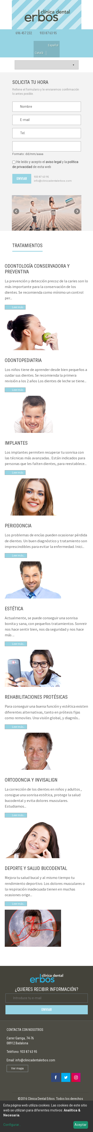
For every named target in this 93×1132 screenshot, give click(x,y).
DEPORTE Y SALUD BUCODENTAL (36, 868)
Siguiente (76, 211)
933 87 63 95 (48, 33)
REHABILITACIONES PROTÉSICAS (36, 697)
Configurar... (12, 1125)
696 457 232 (24, 33)
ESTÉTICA (14, 608)
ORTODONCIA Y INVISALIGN (31, 780)
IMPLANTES (16, 443)
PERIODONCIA (18, 526)
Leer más (17, 307)
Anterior (16, 211)
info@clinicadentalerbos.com (53, 180)
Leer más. (18, 903)
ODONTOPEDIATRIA (23, 360)
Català (39, 53)
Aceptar (81, 1125)
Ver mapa (17, 1068)
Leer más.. (18, 555)
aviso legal (53, 162)
